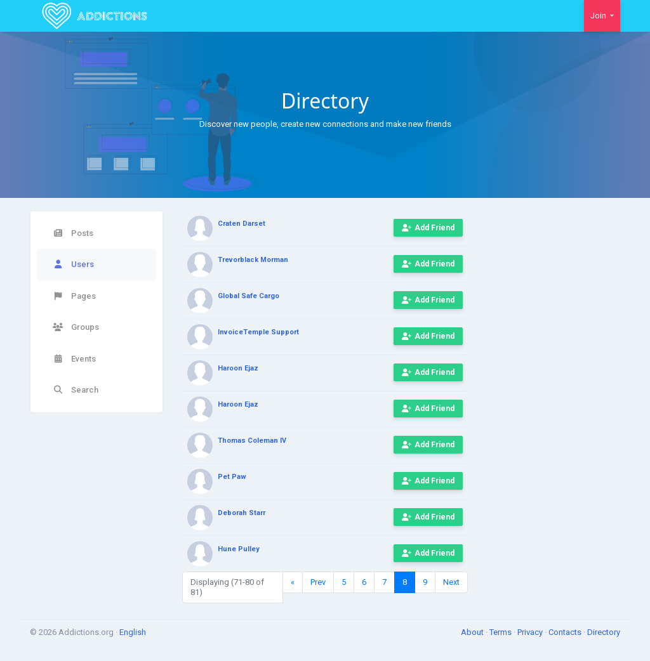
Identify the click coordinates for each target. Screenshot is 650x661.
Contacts (565, 632)
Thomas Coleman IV (252, 440)
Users (73, 264)
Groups (76, 327)
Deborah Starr (241, 513)
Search (75, 390)
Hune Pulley (239, 549)
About (473, 632)
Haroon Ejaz (238, 368)
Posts (73, 233)
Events (74, 358)
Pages (74, 296)
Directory (603, 632)
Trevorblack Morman (253, 260)
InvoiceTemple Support (258, 332)
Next (451, 582)
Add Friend (428, 227)
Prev (318, 582)
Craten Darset (241, 223)
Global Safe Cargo (248, 296)
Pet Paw (232, 477)
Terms (501, 632)
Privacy (531, 632)
